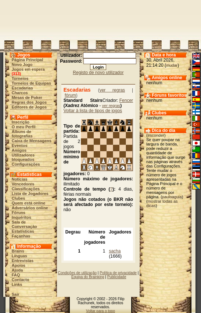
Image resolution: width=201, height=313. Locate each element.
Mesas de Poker (27, 97)
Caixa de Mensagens (31, 141)
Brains (18, 251)
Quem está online (29, 203)
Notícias (20, 179)
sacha (115, 251)
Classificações (26, 189)
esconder (156, 135)
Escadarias (22, 88)
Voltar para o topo (100, 311)
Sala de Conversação (24, 224)
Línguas (19, 256)
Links (17, 284)
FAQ (16, 275)
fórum (70, 95)
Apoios (18, 265)
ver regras (112, 90)
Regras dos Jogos (29, 102)
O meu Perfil (24, 127)
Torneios (20, 78)
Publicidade (116, 277)
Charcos (20, 93)
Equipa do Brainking (87, 277)
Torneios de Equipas (31, 83)
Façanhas (21, 236)
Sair (15, 294)
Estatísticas (23, 231)
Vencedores (23, 184)
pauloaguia (172, 197)
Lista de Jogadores (30, 193)
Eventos (20, 145)
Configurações (26, 164)
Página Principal (27, 60)
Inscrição (20, 122)
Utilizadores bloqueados (23, 157)
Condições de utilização (77, 273)
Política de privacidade (118, 273)
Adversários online (30, 208)
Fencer (126, 100)
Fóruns (18, 212)
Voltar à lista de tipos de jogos (93, 110)
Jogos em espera (28, 69)
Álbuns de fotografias (22, 133)
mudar (171, 65)
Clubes (18, 198)
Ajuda (17, 270)
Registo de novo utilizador (98, 72)
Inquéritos (21, 217)
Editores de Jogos (29, 107)
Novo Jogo (22, 64)
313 (16, 73)
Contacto (20, 279)
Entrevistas (22, 260)
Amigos (19, 150)
